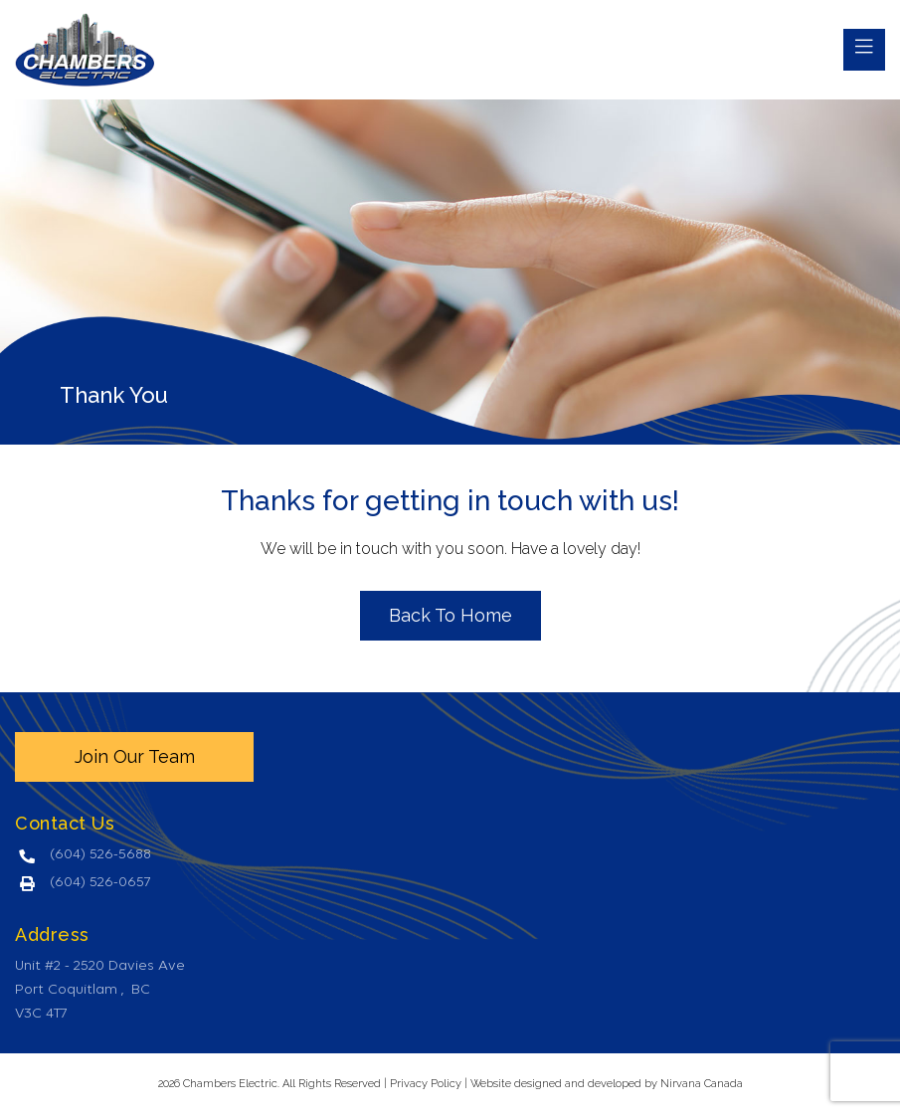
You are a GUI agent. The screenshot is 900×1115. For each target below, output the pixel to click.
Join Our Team (135, 756)
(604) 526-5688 (100, 854)
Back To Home (450, 615)
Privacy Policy (425, 1083)
